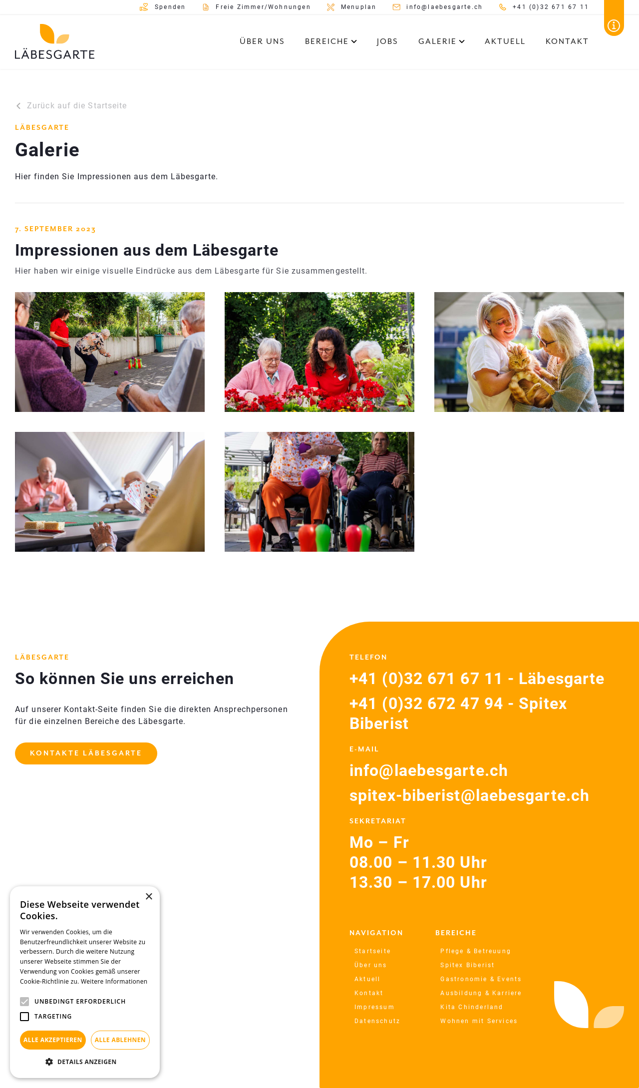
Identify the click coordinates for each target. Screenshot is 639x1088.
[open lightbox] (110, 352)
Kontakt (567, 41)
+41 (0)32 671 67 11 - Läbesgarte (477, 678)
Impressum (374, 1007)
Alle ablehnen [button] (120, 1040)
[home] (54, 41)
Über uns (262, 41)
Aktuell (505, 41)
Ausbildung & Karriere (481, 993)
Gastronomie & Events (481, 979)
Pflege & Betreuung (475, 951)
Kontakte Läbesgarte (86, 753)
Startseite (372, 951)
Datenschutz (377, 1021)
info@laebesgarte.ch (428, 770)
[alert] (85, 982)
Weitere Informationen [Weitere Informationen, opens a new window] (114, 981)
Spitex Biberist (467, 965)
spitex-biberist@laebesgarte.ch (469, 795)
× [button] (148, 897)
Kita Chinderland (471, 1007)
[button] (331, 41)
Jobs (387, 41)
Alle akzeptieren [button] (52, 1040)
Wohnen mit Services (479, 1021)
